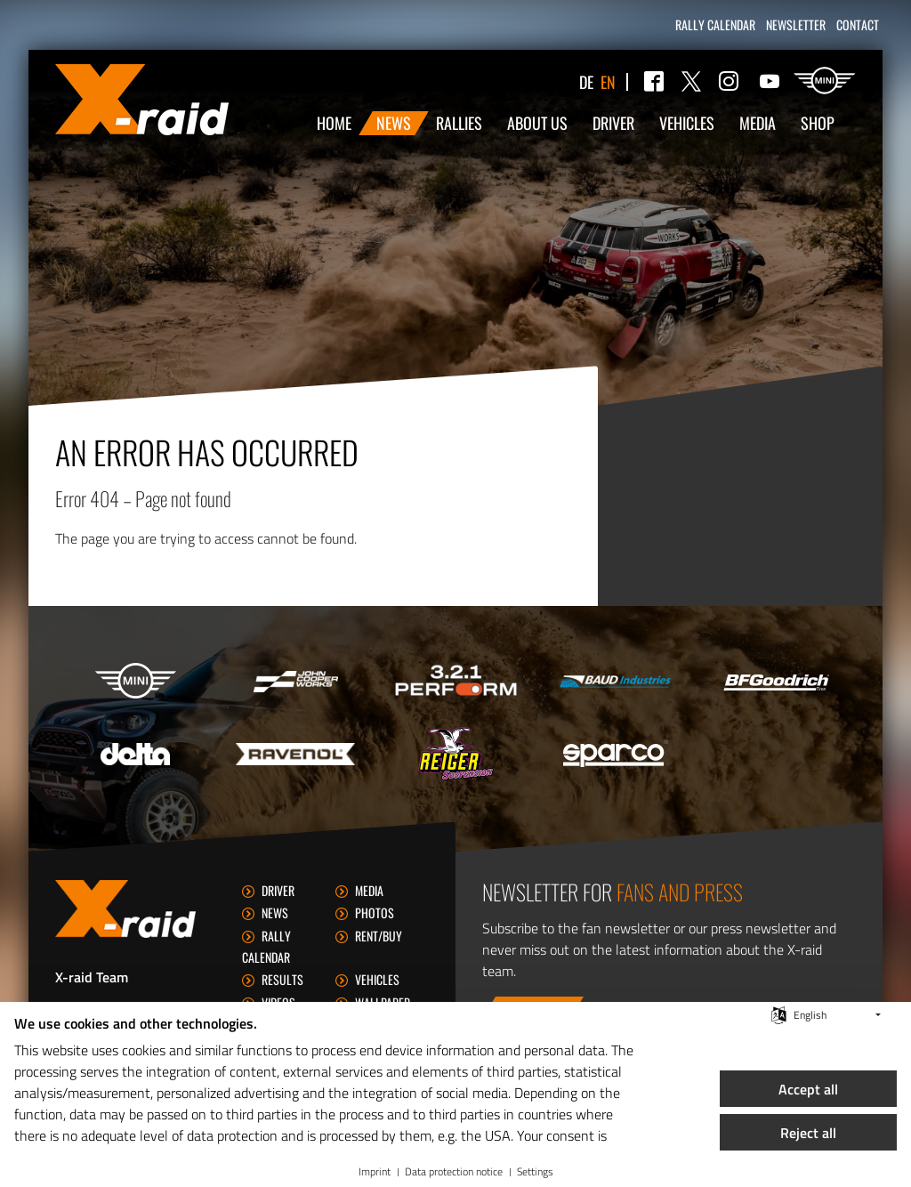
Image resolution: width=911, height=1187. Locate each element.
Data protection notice (454, 1172)
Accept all (808, 1089)
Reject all (808, 1132)
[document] (324, 1081)
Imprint (375, 1172)
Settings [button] (535, 1172)
